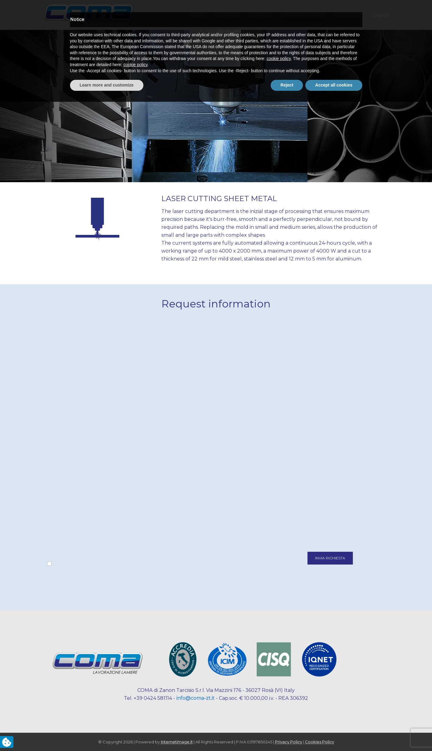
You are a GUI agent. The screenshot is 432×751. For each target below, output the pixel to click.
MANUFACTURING (303, 15)
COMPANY (228, 15)
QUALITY (261, 15)
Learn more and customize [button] (107, 734)
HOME (198, 15)
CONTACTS (348, 15)
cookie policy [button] (279, 708)
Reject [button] (286, 734)
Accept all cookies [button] (333, 734)
